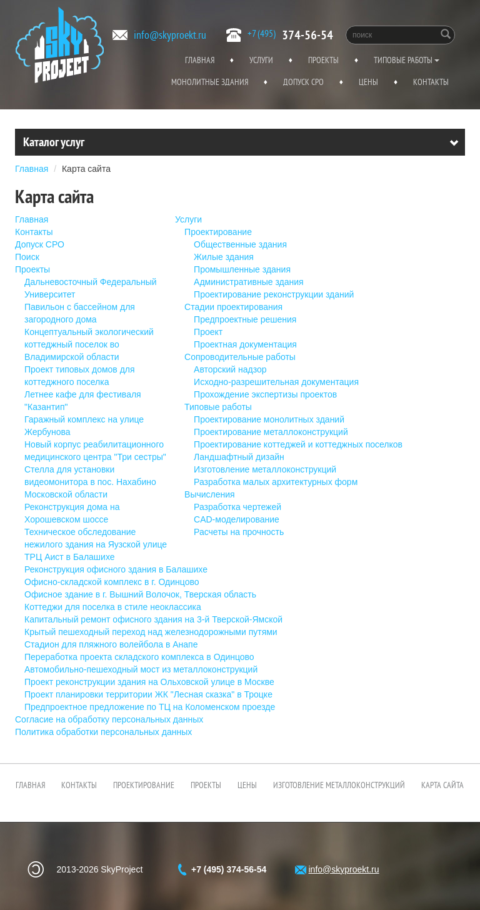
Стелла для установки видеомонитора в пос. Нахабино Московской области (90, 481)
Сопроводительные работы (240, 357)
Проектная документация (245, 344)
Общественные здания (240, 244)
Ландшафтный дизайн (239, 457)
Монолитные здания (209, 82)
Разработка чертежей (237, 507)
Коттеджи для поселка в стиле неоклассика (112, 607)
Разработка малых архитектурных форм (276, 482)
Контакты (431, 82)
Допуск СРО (303, 82)
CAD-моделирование (236, 519)
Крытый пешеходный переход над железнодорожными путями (151, 632)
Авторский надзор (230, 369)
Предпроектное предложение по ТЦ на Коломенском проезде (149, 707)
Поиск (27, 257)
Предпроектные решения (245, 319)
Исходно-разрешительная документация (276, 382)
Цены (368, 82)
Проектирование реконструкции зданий (274, 294)
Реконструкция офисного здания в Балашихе (116, 569)
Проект (208, 332)
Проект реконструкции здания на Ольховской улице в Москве (149, 682)
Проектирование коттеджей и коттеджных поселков (298, 444)
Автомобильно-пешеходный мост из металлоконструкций (141, 669)
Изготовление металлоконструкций (265, 469)
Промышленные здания (242, 269)
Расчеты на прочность (239, 532)
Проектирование (218, 232)
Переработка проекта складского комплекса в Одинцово (139, 657)
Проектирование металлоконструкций (271, 432)
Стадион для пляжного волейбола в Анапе (111, 644)
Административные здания (249, 282)
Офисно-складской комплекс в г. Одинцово (111, 582)
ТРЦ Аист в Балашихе (69, 557)
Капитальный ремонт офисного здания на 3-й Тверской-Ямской (153, 619)
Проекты (323, 60)
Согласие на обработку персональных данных (109, 719)
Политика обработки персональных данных (103, 732)
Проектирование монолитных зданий (269, 419)
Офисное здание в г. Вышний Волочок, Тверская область (140, 594)
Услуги (261, 60)
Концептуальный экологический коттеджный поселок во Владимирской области (89, 344)
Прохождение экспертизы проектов (265, 394)
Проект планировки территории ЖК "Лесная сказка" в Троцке (148, 694)
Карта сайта (86, 169)
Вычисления (209, 494)
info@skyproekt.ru (170, 35)
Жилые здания (224, 257)
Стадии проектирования (233, 307)
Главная (199, 60)
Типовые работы (406, 60)
